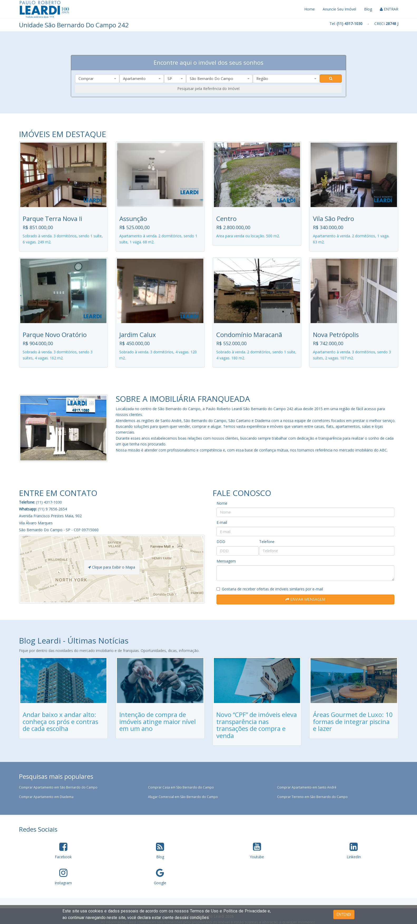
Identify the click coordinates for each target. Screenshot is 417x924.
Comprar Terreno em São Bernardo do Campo (312, 797)
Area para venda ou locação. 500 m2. (248, 235)
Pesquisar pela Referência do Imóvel (208, 88)
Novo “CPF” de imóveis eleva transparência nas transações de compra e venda (256, 725)
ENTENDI (344, 914)
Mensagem (226, 561)
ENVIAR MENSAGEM (305, 599)
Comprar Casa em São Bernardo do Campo (181, 787)
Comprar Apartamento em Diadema (46, 797)
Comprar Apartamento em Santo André (306, 787)
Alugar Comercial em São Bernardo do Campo (183, 797)
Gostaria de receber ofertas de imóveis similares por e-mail (270, 588)
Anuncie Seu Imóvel (339, 9)
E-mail (222, 522)
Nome (222, 503)
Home (309, 9)
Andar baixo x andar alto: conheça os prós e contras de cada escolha (60, 721)
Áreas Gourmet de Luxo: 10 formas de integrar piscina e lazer (353, 721)
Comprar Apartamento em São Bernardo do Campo (58, 787)
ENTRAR (389, 9)
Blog (368, 9)
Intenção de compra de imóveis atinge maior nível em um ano (157, 721)
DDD (221, 541)
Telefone (266, 541)
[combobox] (97, 78)
